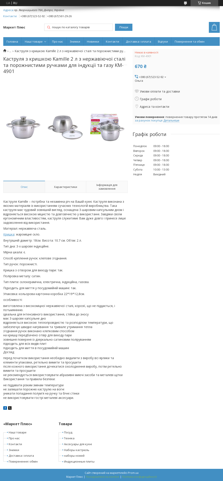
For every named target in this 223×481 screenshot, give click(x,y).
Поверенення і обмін (23, 461)
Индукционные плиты (79, 461)
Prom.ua (133, 473)
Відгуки (163, 41)
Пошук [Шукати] (123, 27)
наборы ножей (74, 456)
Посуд (68, 432)
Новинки (93, 41)
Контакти (112, 41)
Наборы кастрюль (76, 450)
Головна (12, 41)
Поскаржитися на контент (102, 477)
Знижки (75, 41)
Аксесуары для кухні (78, 444)
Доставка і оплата (138, 41)
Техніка (69, 438)
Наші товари (33, 41)
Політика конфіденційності (139, 477)
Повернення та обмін (189, 41)
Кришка (8, 234)
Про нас (57, 41)
